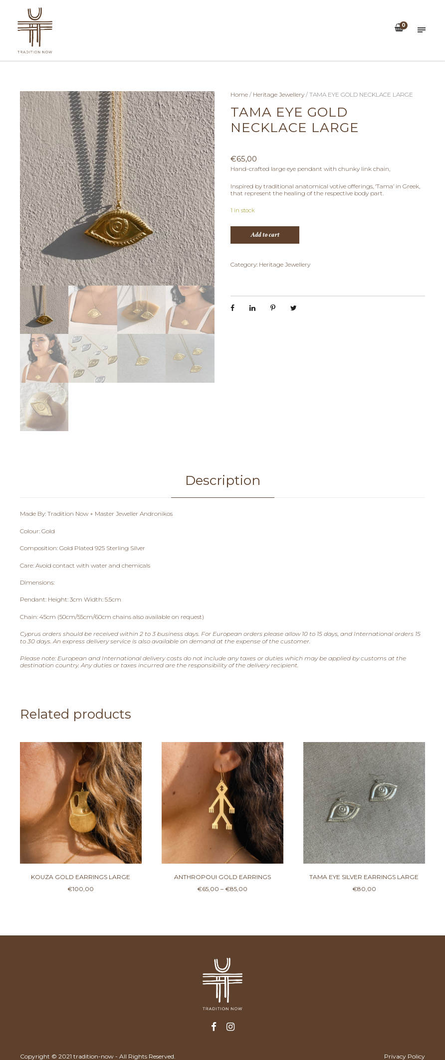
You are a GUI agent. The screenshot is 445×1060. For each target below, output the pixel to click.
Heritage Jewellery (278, 94)
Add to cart (264, 234)
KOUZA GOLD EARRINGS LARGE (80, 877)
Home (239, 94)
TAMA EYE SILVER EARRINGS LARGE (364, 877)
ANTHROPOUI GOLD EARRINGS (222, 877)
